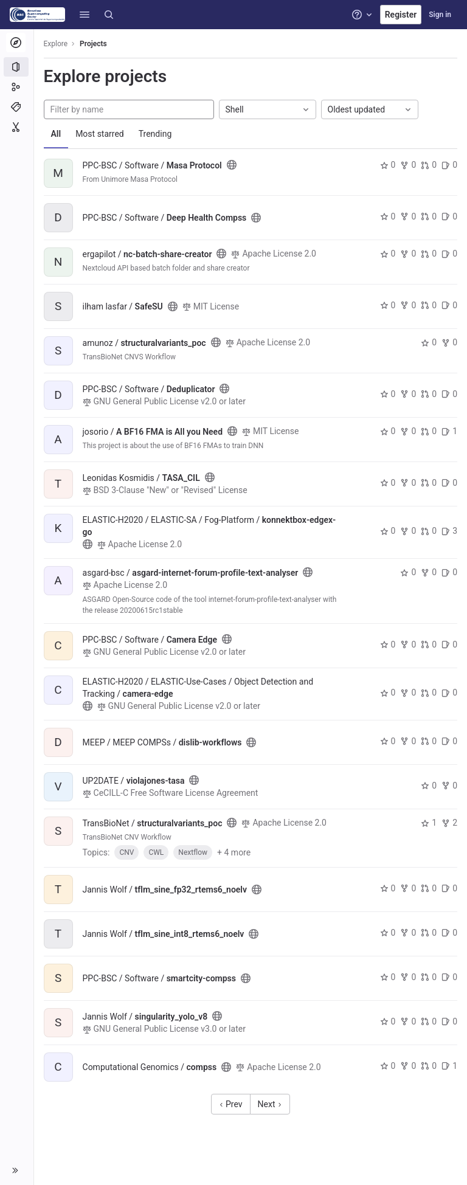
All (56, 134)
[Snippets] (17, 127)
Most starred (100, 134)
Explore (56, 44)
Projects (94, 44)
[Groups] (17, 87)
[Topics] (17, 107)
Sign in (440, 14)
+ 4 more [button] (234, 852)
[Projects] (17, 67)
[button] (84, 14)
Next (270, 1104)
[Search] (109, 14)
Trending (155, 134)
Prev (231, 1104)
